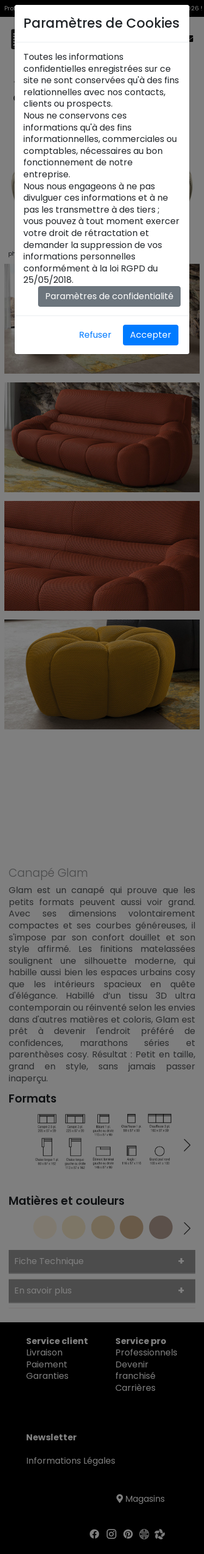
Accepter (150, 335)
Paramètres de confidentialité (109, 296)
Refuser (95, 335)
